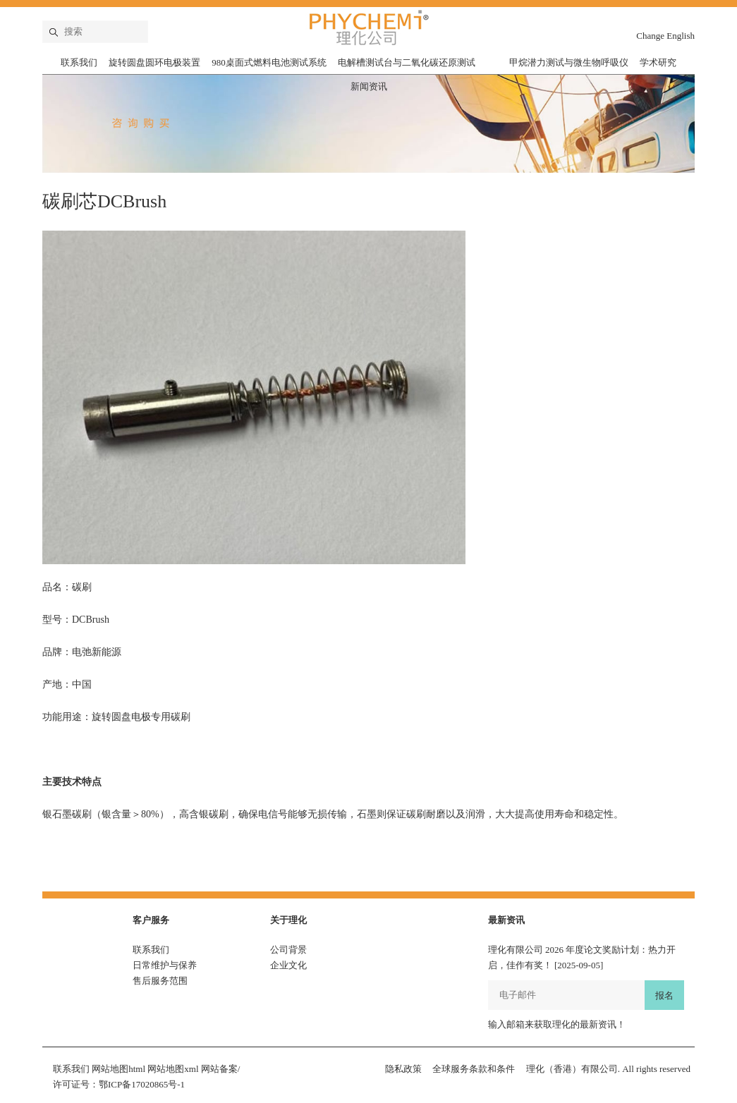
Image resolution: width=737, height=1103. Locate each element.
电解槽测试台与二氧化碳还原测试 (406, 62)
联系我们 (79, 62)
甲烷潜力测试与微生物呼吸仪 (568, 62)
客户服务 (151, 920)
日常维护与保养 (165, 965)
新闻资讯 (369, 86)
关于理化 (288, 920)
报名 (664, 995)
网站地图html (118, 1069)
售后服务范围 (160, 980)
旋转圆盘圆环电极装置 (154, 62)
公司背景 (288, 949)
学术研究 (658, 62)
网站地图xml (172, 1069)
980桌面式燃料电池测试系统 (269, 62)
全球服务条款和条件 (473, 1069)
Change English (665, 35)
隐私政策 (403, 1069)
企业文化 (288, 965)
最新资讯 (506, 920)
